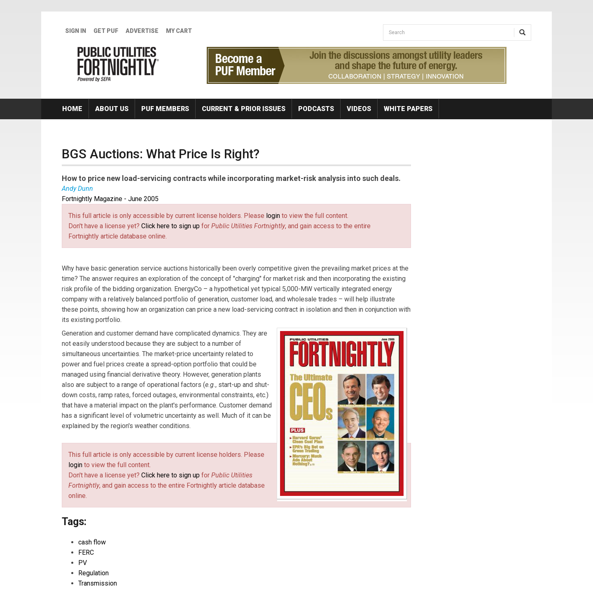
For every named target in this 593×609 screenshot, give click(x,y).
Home (72, 109)
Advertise (142, 31)
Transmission (97, 583)
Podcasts (316, 109)
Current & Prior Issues (243, 109)
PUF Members (165, 109)
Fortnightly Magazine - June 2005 (110, 199)
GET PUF (105, 31)
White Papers (408, 109)
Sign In (75, 31)
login (273, 216)
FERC (86, 552)
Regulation (93, 573)
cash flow (92, 542)
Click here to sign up (170, 226)
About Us (111, 109)
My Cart (179, 31)
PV (82, 563)
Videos (359, 109)
